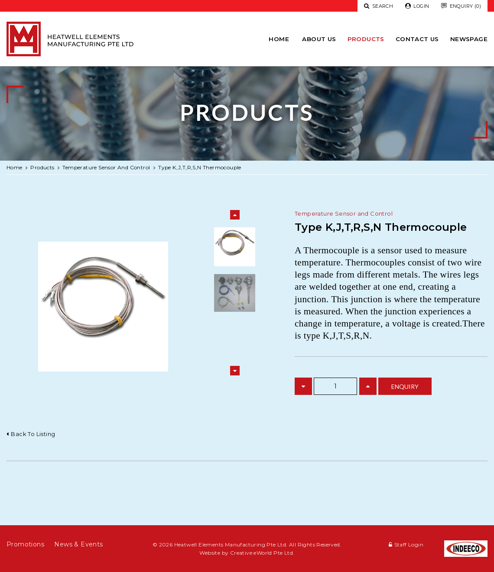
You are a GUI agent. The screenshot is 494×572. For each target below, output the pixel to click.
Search (378, 6)
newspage (469, 39)
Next (235, 370)
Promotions (25, 544)
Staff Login (408, 544)
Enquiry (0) (461, 6)
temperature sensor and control (106, 167)
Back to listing (33, 433)
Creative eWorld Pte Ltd (261, 552)
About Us (319, 39)
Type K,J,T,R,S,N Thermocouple (199, 167)
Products (366, 39)
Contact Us (417, 39)
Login (417, 6)
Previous (235, 215)
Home (279, 39)
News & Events (78, 544)
